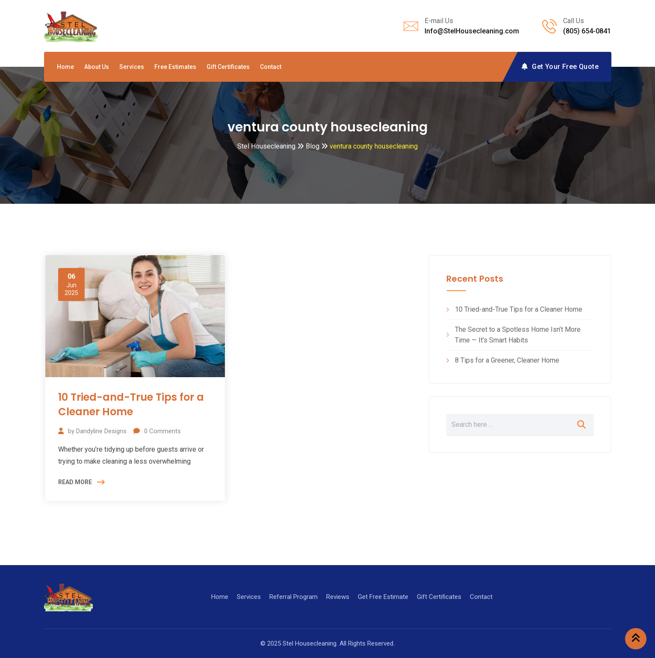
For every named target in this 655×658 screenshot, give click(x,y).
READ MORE (75, 482)
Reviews (337, 597)
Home (65, 66)
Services (131, 66)
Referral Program (293, 597)
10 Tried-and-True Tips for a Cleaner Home (131, 404)
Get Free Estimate (383, 597)
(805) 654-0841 (587, 31)
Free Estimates (175, 66)
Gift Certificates (228, 66)
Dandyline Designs (101, 431)
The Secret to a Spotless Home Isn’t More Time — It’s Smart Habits (518, 335)
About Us (96, 66)
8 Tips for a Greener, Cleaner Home (507, 360)
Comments (162, 431)
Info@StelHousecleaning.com (472, 31)
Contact (270, 66)
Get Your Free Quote (560, 67)
